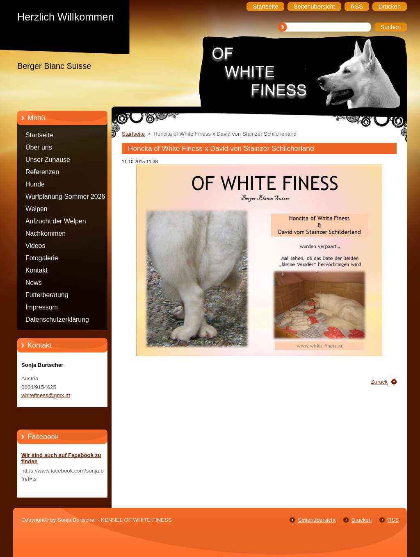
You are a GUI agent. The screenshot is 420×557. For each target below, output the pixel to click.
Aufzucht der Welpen (55, 221)
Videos (35, 245)
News (33, 282)
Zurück (379, 382)
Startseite (39, 135)
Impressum (41, 307)
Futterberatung (46, 294)
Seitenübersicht (316, 520)
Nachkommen (45, 233)
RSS (393, 520)
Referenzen (42, 171)
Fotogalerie (41, 258)
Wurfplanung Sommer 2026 (65, 196)
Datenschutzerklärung (57, 319)
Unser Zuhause (47, 159)
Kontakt (36, 270)
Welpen (36, 208)
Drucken (362, 520)
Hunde (35, 184)
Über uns (38, 147)
